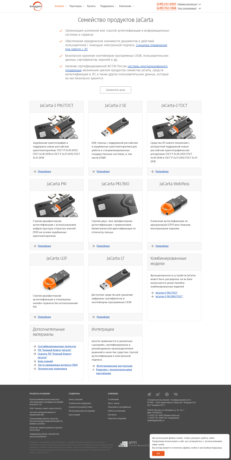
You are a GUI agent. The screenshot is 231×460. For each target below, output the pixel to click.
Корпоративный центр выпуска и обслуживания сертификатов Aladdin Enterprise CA (46, 402)
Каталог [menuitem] (59, 6)
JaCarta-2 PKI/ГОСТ (166, 292)
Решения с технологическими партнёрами (114, 371)
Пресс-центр (113, 403)
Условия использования (158, 400)
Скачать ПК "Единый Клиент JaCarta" (54, 355)
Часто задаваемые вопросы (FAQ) (58, 365)
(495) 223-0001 (166, 4)
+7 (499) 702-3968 (155, 418)
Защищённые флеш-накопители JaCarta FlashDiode (44, 435)
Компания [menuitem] (125, 6)
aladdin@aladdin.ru (155, 420)
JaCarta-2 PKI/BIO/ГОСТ (169, 296)
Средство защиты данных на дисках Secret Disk (46, 428)
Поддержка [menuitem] (107, 6)
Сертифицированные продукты (57, 346)
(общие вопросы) (190, 4)
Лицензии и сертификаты (119, 407)
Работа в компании (116, 411)
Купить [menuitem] (91, 6)
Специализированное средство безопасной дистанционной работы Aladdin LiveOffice (46, 421)
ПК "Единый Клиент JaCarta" (54, 350)
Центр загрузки (75, 399)
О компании (113, 399)
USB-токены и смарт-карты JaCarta (46, 408)
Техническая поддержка (52, 368)
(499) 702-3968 (166, 8)
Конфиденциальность (181, 400)
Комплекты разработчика (80, 407)
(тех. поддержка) (190, 8)
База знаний (45, 361)
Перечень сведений (117, 418)
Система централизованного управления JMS (43, 413)
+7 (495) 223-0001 (155, 415)
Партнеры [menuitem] (75, 6)
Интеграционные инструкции (114, 365)
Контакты (112, 415)
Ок (158, 453)
